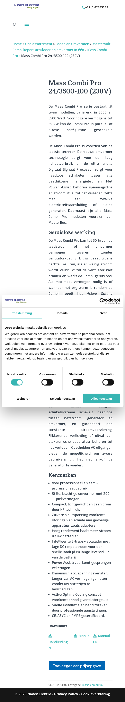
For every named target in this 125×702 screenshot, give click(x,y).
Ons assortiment (38, 44)
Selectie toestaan (62, 398)
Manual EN (101, 639)
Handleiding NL (58, 642)
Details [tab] (62, 313)
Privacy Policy (66, 694)
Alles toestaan (101, 398)
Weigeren (23, 398)
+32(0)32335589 (96, 7)
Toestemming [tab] (22, 313)
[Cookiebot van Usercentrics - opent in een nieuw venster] (102, 301)
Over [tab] (103, 313)
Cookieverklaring (95, 694)
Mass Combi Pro (92, 684)
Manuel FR (82, 639)
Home (17, 44)
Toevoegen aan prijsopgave (77, 665)
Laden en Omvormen (72, 44)
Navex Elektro (39, 694)
